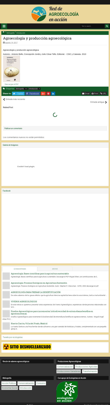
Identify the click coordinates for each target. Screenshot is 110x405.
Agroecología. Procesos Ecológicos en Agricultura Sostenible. (39, 280)
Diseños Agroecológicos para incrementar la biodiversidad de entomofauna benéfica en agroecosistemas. (52, 309)
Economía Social (9, 385)
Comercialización (65, 364)
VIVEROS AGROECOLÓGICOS (24, 298)
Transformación (90, 368)
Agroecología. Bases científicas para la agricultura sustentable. (40, 270)
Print (95, 93)
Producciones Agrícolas (86, 364)
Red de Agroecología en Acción (14, 402)
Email (86, 93)
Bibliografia (20, 89)
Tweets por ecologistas (13, 334)
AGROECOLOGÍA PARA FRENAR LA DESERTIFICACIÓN (36, 289)
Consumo (41, 380)
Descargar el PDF (11, 84)
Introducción (33, 89)
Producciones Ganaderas (68, 368)
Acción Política (8, 380)
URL (103, 93)
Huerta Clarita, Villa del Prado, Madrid (29, 320)
